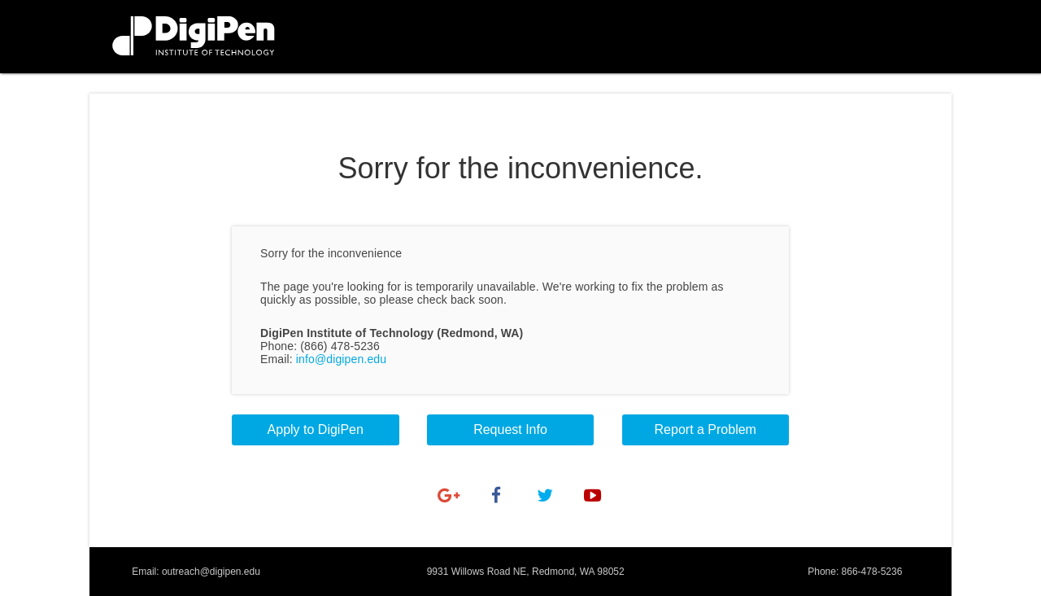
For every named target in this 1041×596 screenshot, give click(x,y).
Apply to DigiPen (316, 429)
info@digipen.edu (341, 359)
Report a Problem (705, 429)
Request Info (510, 429)
